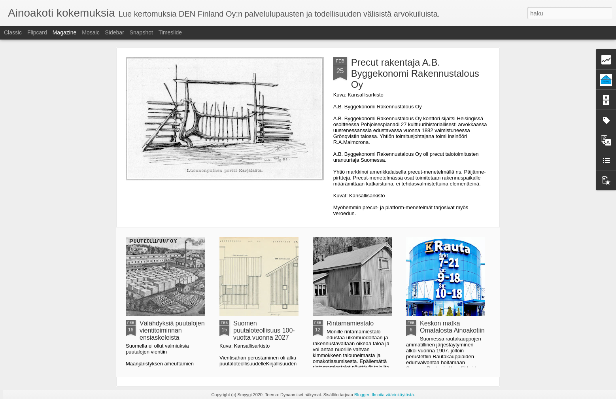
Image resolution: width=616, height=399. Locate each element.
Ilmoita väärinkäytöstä (393, 394)
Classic (13, 32)
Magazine (65, 32)
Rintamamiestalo (350, 323)
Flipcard (37, 32)
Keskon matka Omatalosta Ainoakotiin (452, 327)
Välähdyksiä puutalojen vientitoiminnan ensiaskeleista (172, 330)
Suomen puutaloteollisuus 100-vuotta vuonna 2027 (264, 330)
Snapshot (141, 32)
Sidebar (114, 32)
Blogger (361, 394)
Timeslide (170, 32)
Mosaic (90, 32)
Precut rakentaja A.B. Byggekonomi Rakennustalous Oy (415, 73)
